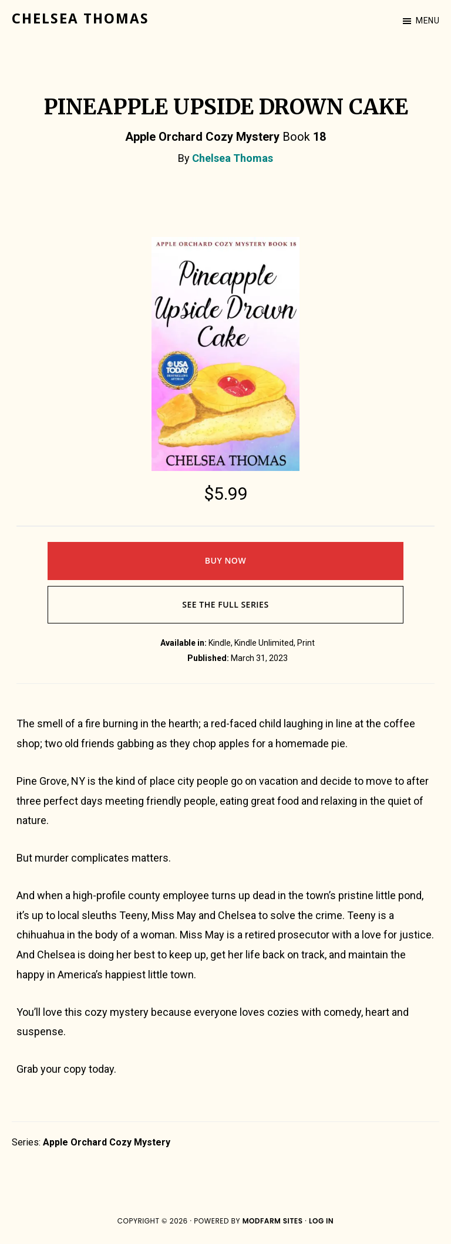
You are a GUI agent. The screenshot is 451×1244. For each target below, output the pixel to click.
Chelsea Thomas (80, 19)
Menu (427, 20)
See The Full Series (225, 604)
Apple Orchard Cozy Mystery (106, 1142)
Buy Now (225, 560)
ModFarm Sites (273, 1221)
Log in (321, 1221)
